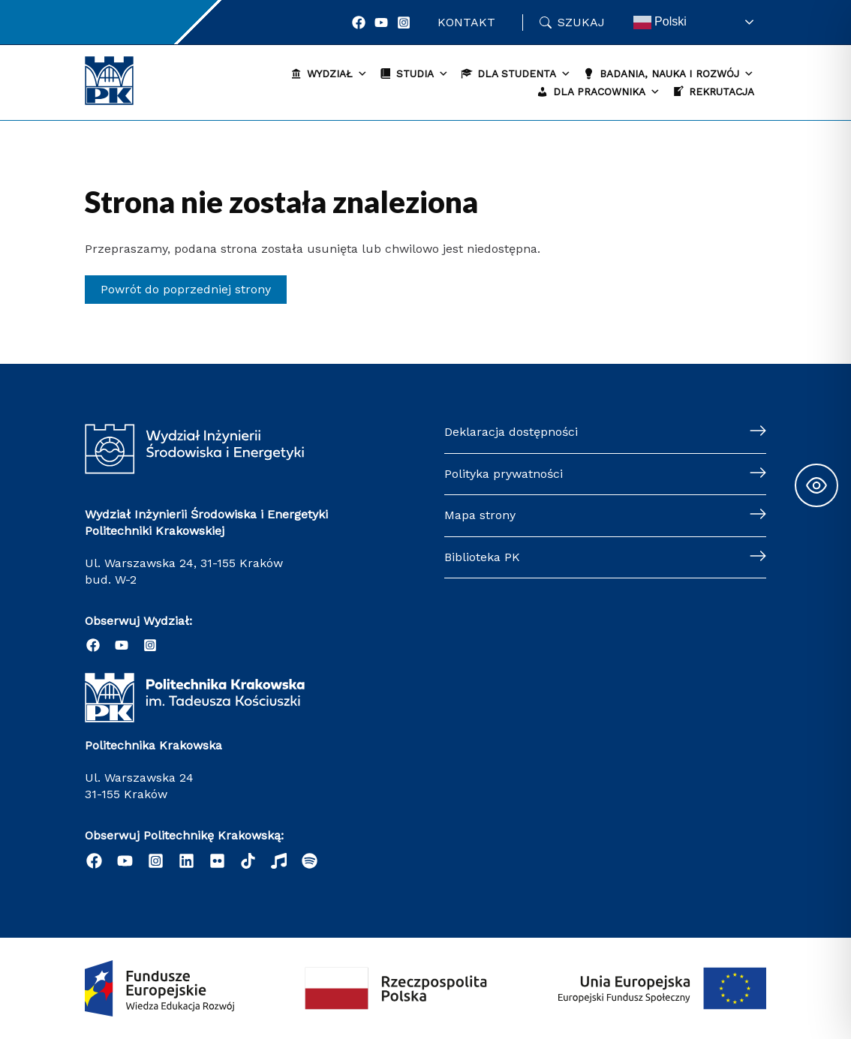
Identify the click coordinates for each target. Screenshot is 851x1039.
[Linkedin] (186, 860)
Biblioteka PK (482, 557)
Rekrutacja (721, 92)
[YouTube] (381, 22)
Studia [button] (422, 74)
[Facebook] (358, 22)
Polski (660, 23)
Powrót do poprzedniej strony (186, 289)
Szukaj (581, 22)
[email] (217, 860)
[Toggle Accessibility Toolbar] (816, 485)
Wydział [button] (337, 74)
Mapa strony (480, 515)
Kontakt (466, 22)
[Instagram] (403, 22)
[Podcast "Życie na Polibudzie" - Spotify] (309, 860)
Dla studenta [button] (524, 74)
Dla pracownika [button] (606, 92)
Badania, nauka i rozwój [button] (677, 74)
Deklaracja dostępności (511, 432)
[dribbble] (278, 860)
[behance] (248, 860)
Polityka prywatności (503, 474)
